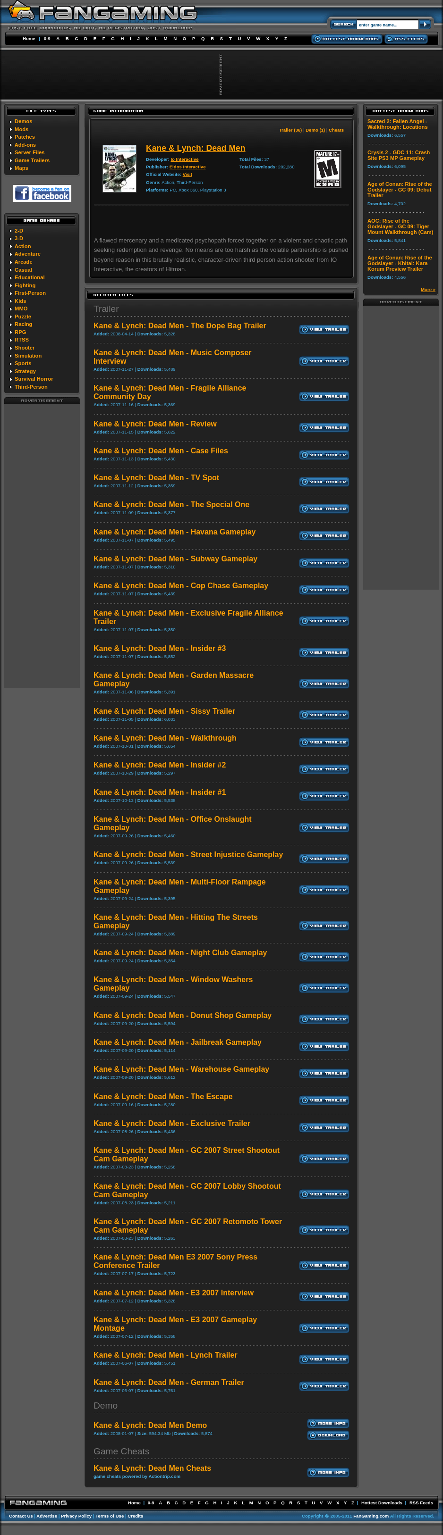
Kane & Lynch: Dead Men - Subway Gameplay (175, 559)
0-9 (47, 38)
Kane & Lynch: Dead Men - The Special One (171, 505)
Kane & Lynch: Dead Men (196, 148)
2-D (19, 231)
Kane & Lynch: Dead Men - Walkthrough (165, 738)
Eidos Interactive (188, 166)
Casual (23, 270)
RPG (20, 332)
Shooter (24, 347)
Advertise (46, 1515)
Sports (23, 363)
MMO (21, 308)
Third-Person (31, 387)
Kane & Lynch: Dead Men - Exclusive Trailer (172, 1123)
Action (23, 246)
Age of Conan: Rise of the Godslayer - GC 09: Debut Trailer (399, 189)
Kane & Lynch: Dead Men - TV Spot (156, 478)
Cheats (336, 130)
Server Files (29, 152)
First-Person (30, 293)
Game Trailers (32, 160)
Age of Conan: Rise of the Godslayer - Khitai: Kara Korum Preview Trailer (399, 263)
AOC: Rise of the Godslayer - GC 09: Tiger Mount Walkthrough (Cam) (400, 226)
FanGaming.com (371, 1515)
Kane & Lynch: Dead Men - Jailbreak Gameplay (178, 1042)
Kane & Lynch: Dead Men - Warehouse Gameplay (181, 1069)
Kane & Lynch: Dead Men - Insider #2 (160, 765)
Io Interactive (184, 159)
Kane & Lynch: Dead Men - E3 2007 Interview (174, 1293)
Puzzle (23, 316)
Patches (25, 137)
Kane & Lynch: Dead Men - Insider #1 (160, 792)
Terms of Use (109, 1515)
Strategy (25, 371)
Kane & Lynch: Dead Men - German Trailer (169, 1382)
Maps (21, 168)
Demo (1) (315, 130)
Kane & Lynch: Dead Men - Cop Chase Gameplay (181, 586)
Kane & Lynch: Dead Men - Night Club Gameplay (180, 953)
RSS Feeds (421, 1502)
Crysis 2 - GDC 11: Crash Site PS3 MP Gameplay (398, 155)
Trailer (106, 309)
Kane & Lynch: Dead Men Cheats (152, 1468)
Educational (29, 277)
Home (29, 38)
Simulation (28, 356)
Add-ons (25, 145)
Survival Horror (34, 379)
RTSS (22, 339)
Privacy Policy (76, 1515)
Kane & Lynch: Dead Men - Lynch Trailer (166, 1355)
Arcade (24, 262)
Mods (21, 129)
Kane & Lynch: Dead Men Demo (150, 1425)
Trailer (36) (290, 130)
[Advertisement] (42, 545)
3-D (19, 238)
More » (428, 289)
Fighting (25, 285)
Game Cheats (121, 1451)
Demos (23, 121)
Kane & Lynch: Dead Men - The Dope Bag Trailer (180, 326)
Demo (106, 1405)
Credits (135, 1515)
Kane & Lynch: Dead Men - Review (155, 424)
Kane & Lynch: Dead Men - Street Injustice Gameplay (188, 855)
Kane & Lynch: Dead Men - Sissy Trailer (164, 711)
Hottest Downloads (381, 1502)
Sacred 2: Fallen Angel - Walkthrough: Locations (397, 124)
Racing (23, 324)
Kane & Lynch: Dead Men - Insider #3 (160, 648)
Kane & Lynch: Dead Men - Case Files (161, 451)
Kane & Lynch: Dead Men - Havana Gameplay (175, 532)
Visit (187, 174)
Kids (20, 301)
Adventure (28, 254)
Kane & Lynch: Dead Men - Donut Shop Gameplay (183, 1015)
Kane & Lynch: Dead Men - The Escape (163, 1097)
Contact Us (21, 1515)
